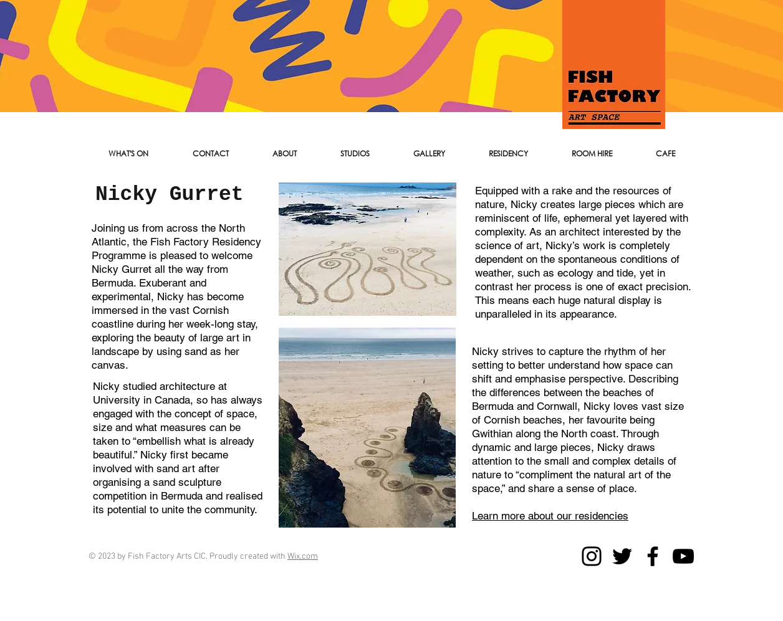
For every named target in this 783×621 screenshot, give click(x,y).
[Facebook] (653, 556)
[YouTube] (683, 556)
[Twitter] (622, 556)
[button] (210, 153)
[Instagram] (592, 556)
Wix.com (302, 556)
